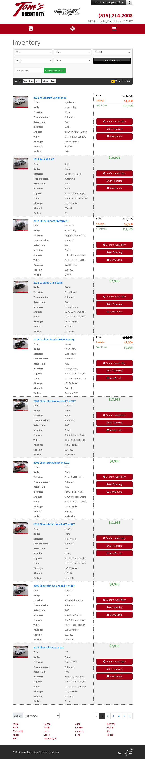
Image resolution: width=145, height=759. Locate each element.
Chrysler (79, 731)
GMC (15, 738)
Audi (77, 723)
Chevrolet (18, 731)
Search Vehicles (112, 60)
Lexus (47, 734)
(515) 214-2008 (115, 15)
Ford (77, 734)
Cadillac (79, 727)
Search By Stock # (54, 70)
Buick (15, 727)
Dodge (16, 734)
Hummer (111, 723)
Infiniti (47, 727)
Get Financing (114, 128)
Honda (47, 723)
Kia (108, 731)
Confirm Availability (114, 121)
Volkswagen (50, 738)
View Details (114, 136)
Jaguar (110, 727)
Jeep (46, 731)
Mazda (110, 734)
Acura (15, 723)
